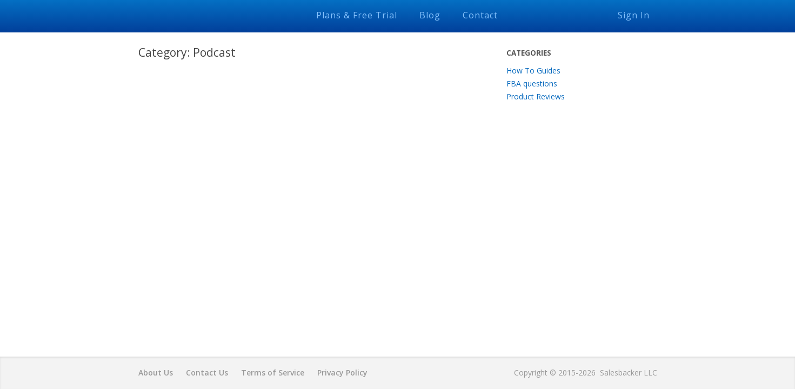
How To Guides (533, 70)
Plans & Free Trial (356, 15)
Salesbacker (211, 14)
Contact (480, 15)
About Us (155, 372)
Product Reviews (535, 96)
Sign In (634, 15)
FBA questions (531, 83)
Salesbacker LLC (628, 372)
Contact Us (207, 372)
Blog (429, 15)
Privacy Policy (342, 372)
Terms (272, 372)
